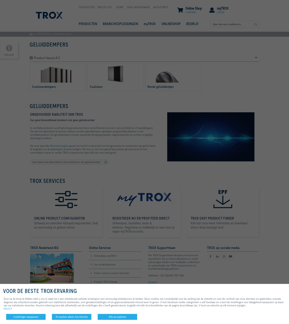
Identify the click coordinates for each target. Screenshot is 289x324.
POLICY (8, 308)
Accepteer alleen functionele (72, 316)
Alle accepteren (117, 316)
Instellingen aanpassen (26, 316)
